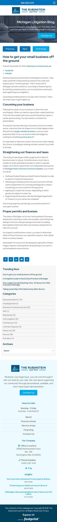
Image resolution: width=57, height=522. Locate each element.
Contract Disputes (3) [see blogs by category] (12, 326)
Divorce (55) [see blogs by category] (8, 334)
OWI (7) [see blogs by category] (6, 311)
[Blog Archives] (28, 351)
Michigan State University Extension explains (24, 169)
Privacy (46, 511)
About (28, 417)
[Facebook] (28, 468)
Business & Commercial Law (39, 66)
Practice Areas (28, 421)
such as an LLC (27, 137)
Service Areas (28, 425)
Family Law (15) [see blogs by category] (9, 330)
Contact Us (46, 35)
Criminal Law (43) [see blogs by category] (10, 323)
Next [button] (25, 49)
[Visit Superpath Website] (28, 515)
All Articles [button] (41, 49)
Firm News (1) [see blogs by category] (8, 338)
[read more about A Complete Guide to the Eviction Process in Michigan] (28, 279)
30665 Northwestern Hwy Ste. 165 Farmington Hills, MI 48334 (28, 451)
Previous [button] (10, 49)
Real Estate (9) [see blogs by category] (9, 315)
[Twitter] (26, 468)
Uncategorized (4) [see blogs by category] (10, 303)
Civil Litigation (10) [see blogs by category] (10, 319)
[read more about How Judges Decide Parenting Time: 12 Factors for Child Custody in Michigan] (28, 284)
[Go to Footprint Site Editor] (28, 519)
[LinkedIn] (30, 468)
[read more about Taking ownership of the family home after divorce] (28, 289)
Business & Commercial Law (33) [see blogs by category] (16, 307)
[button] (5, 259)
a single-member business (24, 131)
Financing (28, 429)
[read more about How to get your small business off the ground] (28, 275)
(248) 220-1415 (28, 463)
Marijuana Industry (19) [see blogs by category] (12, 299)
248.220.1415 (27, 3)
